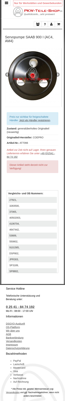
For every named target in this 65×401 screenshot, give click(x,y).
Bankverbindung (14, 337)
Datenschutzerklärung (17, 348)
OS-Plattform (13, 327)
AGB (8, 334)
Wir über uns (13, 330)
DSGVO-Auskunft (15, 323)
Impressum (12, 344)
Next (57, 74)
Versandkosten (14, 341)
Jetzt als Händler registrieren (34, 120)
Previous (7, 74)
